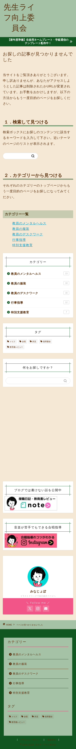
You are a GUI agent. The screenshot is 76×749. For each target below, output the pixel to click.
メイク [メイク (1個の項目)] (12, 341)
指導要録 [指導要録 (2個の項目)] (46, 341)
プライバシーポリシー (30, 740)
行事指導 (19, 240)
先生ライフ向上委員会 (19, 17)
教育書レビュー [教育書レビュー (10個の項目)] (16, 347)
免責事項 (51, 740)
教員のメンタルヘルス (29, 223)
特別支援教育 (22, 245)
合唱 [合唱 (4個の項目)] (24, 341)
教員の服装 (20, 229)
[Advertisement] (57, 17)
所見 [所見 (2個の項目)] (34, 341)
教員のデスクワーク (27, 234)
